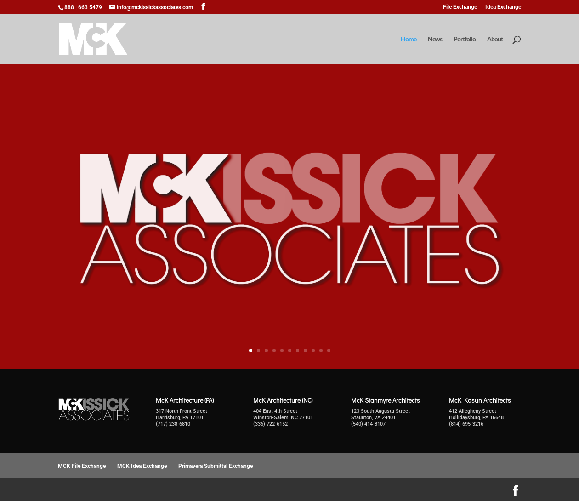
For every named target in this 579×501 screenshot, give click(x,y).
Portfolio (465, 39)
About (495, 39)
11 (328, 350)
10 (321, 350)
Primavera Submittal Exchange (215, 466)
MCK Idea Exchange (142, 466)
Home (408, 39)
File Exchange (460, 7)
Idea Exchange (503, 7)
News (435, 39)
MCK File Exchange (82, 466)
